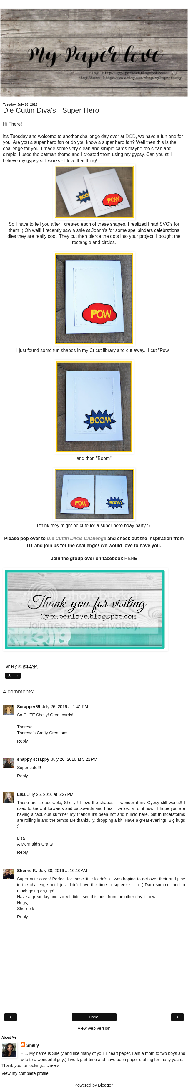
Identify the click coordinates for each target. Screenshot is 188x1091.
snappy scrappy (33, 759)
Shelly (32, 1045)
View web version (94, 1028)
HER (129, 558)
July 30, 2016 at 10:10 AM (63, 870)
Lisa (21, 794)
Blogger (105, 1085)
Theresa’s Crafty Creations (42, 732)
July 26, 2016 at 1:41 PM (65, 706)
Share (13, 676)
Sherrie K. (27, 870)
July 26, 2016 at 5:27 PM (50, 794)
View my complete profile (25, 1073)
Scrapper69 (28, 706)
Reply (22, 741)
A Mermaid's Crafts (35, 844)
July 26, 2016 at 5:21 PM (74, 759)
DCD (131, 136)
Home (94, 1017)
